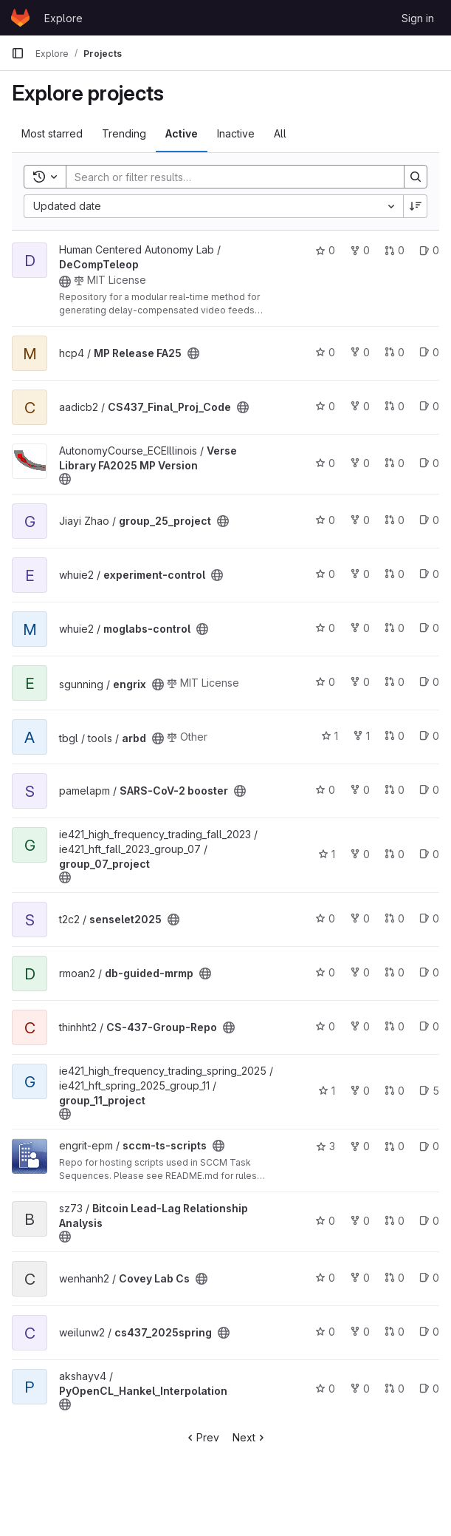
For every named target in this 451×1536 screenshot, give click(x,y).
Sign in (418, 18)
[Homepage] (20, 18)
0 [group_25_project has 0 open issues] (429, 520)
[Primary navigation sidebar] (18, 53)
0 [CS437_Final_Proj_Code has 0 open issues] (429, 406)
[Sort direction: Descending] (415, 206)
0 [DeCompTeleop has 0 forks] (360, 250)
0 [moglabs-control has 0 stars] (325, 628)
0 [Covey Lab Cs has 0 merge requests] (394, 1277)
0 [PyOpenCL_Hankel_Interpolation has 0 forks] (360, 1388)
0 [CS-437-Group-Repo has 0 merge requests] (394, 1026)
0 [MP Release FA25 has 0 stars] (325, 352)
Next (250, 1437)
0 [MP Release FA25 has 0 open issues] (429, 352)
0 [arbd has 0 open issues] (429, 736)
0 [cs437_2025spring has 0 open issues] (429, 1331)
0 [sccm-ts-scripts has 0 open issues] (429, 1146)
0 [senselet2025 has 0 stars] (325, 918)
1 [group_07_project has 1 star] (326, 854)
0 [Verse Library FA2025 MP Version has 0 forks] (360, 463)
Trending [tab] (124, 133)
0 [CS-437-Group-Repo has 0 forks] (360, 1026)
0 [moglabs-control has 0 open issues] (429, 628)
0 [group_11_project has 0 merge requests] (394, 1090)
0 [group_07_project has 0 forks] (360, 854)
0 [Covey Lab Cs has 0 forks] (360, 1277)
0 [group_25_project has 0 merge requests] (394, 520)
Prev (202, 1437)
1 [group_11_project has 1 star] (326, 1090)
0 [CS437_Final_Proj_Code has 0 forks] (360, 406)
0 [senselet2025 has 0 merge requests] (394, 918)
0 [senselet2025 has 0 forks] (360, 918)
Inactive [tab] (236, 133)
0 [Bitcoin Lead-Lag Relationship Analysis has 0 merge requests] (394, 1220)
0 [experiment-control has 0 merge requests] (394, 574)
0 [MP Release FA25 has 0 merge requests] (394, 352)
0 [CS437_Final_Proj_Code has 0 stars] (325, 406)
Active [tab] (181, 133)
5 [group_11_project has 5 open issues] (429, 1090)
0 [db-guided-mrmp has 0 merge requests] (394, 972)
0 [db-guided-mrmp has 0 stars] (325, 972)
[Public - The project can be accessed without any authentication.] (65, 282)
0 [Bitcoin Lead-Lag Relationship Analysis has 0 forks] (360, 1220)
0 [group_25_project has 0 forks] (360, 520)
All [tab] (280, 133)
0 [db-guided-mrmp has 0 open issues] (429, 972)
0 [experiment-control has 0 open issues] (429, 574)
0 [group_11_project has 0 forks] (360, 1090)
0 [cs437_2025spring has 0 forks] (360, 1331)
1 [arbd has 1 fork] (361, 736)
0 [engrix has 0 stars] (325, 682)
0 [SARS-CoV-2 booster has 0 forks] (360, 790)
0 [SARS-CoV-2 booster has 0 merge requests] (394, 790)
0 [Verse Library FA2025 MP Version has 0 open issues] (429, 463)
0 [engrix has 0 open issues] (429, 682)
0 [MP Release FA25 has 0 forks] (360, 352)
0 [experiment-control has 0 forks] (360, 574)
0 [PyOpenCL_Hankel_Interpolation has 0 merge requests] (394, 1388)
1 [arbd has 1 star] (329, 736)
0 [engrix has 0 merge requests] (394, 682)
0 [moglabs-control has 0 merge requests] (394, 628)
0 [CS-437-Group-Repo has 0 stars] (325, 1026)
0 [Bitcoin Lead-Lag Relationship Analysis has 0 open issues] (429, 1220)
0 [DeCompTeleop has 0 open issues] (429, 250)
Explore (63, 18)
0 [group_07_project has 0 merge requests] (394, 854)
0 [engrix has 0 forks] (360, 682)
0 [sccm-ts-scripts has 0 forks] (360, 1146)
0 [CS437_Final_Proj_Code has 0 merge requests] (394, 406)
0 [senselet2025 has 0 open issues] (429, 918)
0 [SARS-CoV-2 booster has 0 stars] (325, 790)
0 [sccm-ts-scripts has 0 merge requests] (394, 1146)
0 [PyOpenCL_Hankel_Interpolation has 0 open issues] (429, 1388)
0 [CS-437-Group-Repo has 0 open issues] (429, 1026)
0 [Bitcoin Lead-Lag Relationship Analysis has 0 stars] (325, 1220)
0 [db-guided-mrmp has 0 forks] (360, 972)
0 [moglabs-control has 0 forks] (360, 628)
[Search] (228, 177)
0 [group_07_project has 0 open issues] (429, 854)
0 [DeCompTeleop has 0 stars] (325, 250)
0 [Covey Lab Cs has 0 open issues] (429, 1277)
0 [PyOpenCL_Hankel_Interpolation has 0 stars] (325, 1388)
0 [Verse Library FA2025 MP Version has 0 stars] (325, 463)
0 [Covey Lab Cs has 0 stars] (325, 1277)
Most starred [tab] (52, 133)
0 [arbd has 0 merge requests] (394, 736)
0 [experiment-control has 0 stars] (325, 574)
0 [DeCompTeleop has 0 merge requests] (394, 250)
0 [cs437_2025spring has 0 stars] (325, 1331)
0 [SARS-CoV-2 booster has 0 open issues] (429, 790)
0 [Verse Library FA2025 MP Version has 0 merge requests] (394, 463)
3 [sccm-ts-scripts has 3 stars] (325, 1146)
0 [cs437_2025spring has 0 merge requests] (394, 1331)
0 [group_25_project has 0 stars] (325, 520)
